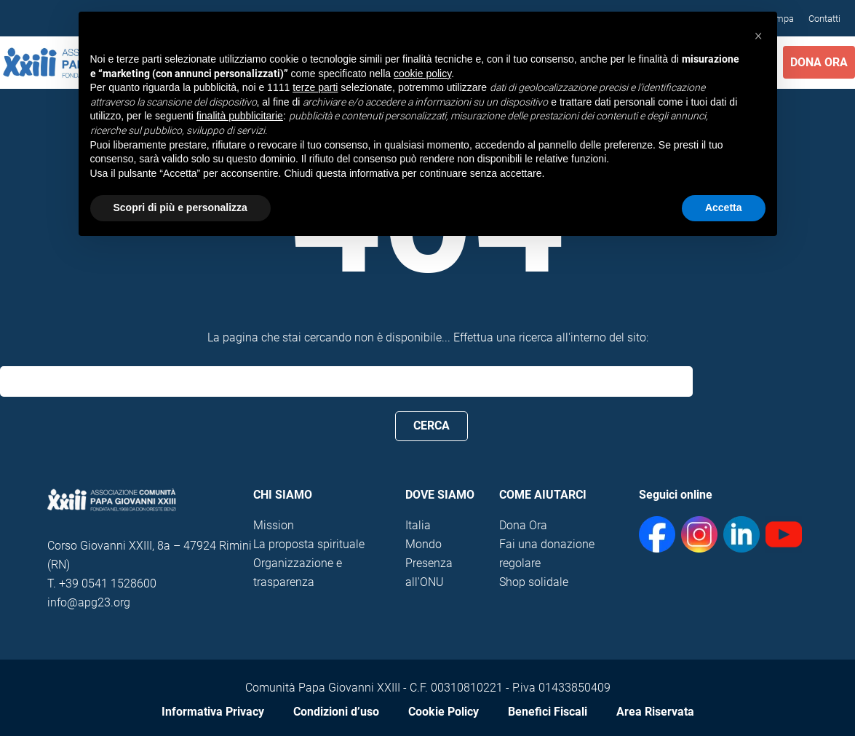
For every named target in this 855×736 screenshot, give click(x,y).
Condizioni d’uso (336, 712)
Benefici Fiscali (547, 712)
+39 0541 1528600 (107, 583)
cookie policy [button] (422, 73)
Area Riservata (655, 712)
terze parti (315, 87)
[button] (758, 35)
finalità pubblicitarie (239, 116)
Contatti (824, 18)
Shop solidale (533, 582)
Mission (273, 525)
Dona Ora (819, 62)
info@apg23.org (88, 602)
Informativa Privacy (213, 712)
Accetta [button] (723, 207)
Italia (418, 525)
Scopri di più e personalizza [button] (180, 207)
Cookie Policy (443, 712)
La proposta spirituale (309, 544)
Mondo (423, 544)
